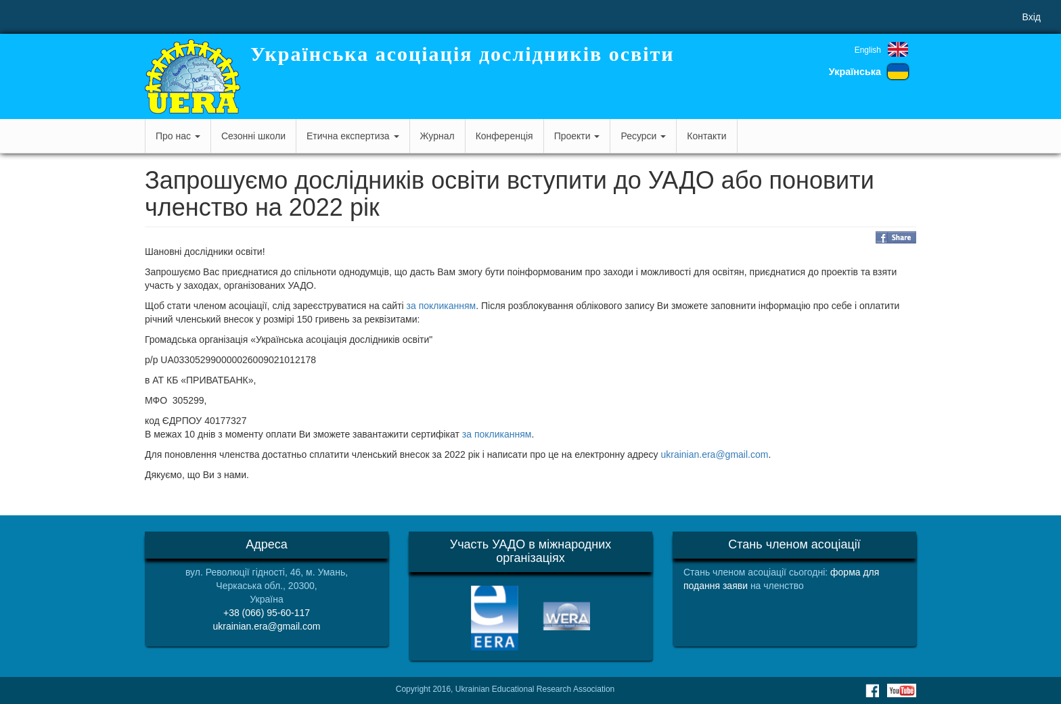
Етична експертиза (353, 136)
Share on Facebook (896, 237)
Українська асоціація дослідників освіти (462, 54)
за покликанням (441, 305)
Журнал (437, 136)
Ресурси (643, 136)
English (868, 50)
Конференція (504, 136)
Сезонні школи (253, 136)
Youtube (901, 690)
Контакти (706, 136)
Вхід (1031, 16)
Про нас (178, 136)
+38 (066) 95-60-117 (266, 612)
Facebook (872, 690)
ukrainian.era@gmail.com (714, 454)
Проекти (577, 136)
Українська (855, 71)
